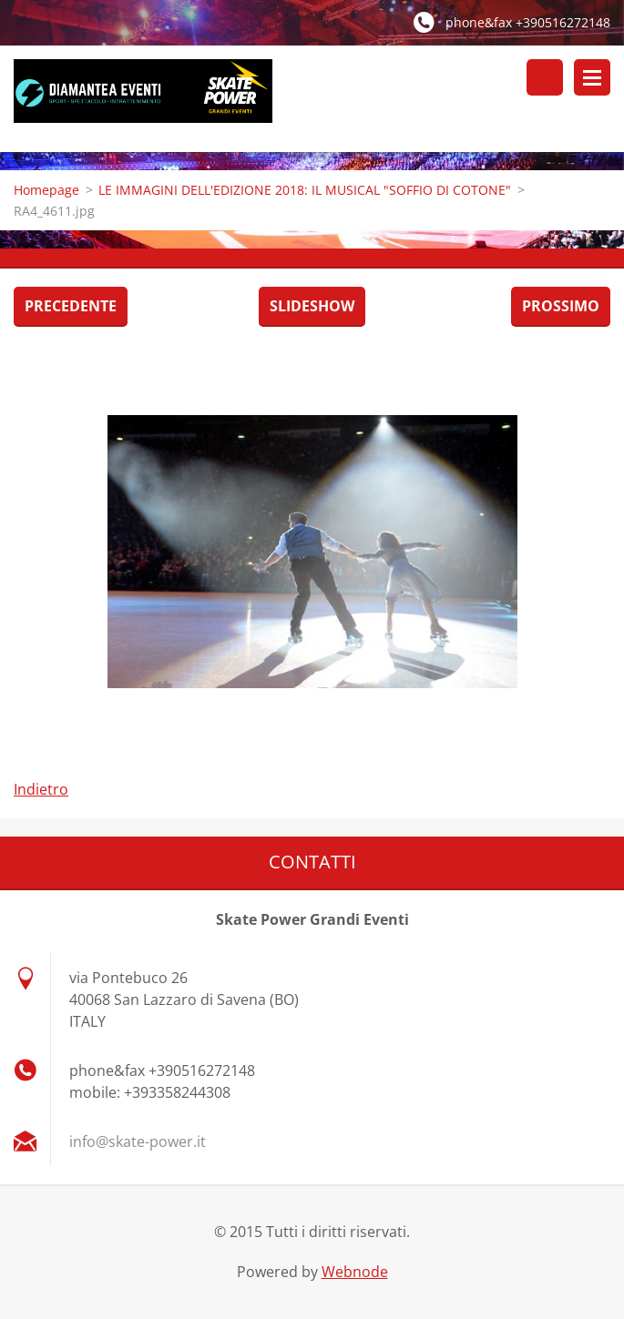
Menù (592, 77)
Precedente (71, 306)
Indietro (41, 789)
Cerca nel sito (545, 77)
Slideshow (312, 306)
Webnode (355, 1272)
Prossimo (560, 306)
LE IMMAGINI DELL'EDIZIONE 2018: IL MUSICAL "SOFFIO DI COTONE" (304, 189)
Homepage (46, 189)
